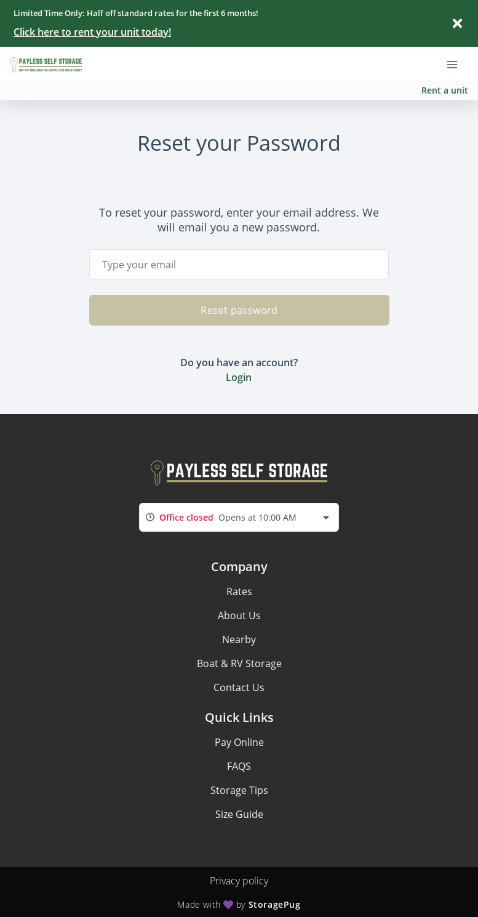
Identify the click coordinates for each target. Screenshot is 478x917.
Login (239, 377)
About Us (239, 615)
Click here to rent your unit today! (92, 32)
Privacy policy (239, 880)
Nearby (239, 639)
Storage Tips (239, 790)
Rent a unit (444, 90)
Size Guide (239, 814)
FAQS (239, 766)
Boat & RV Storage (239, 663)
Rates (239, 591)
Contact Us (239, 687)
